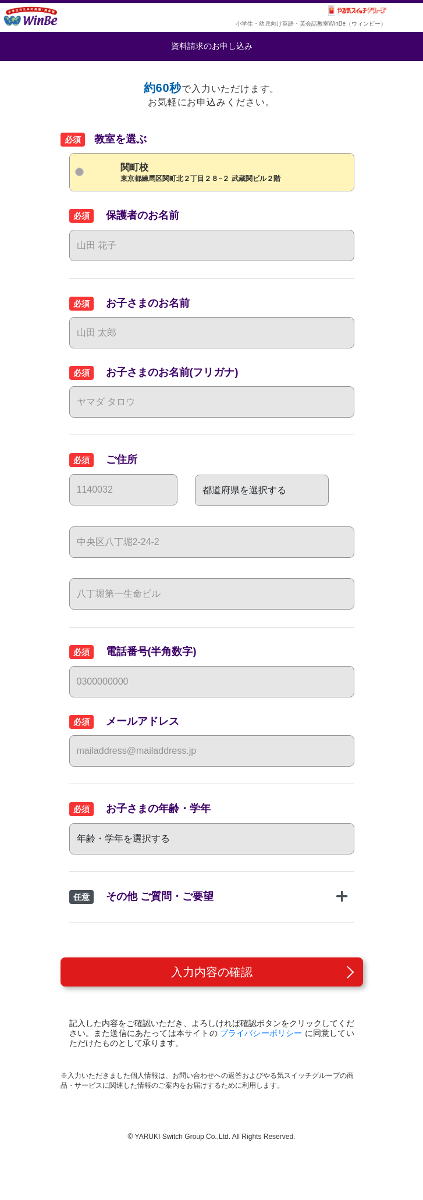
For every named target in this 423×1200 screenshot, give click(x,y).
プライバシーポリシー (261, 1033)
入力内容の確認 (212, 972)
